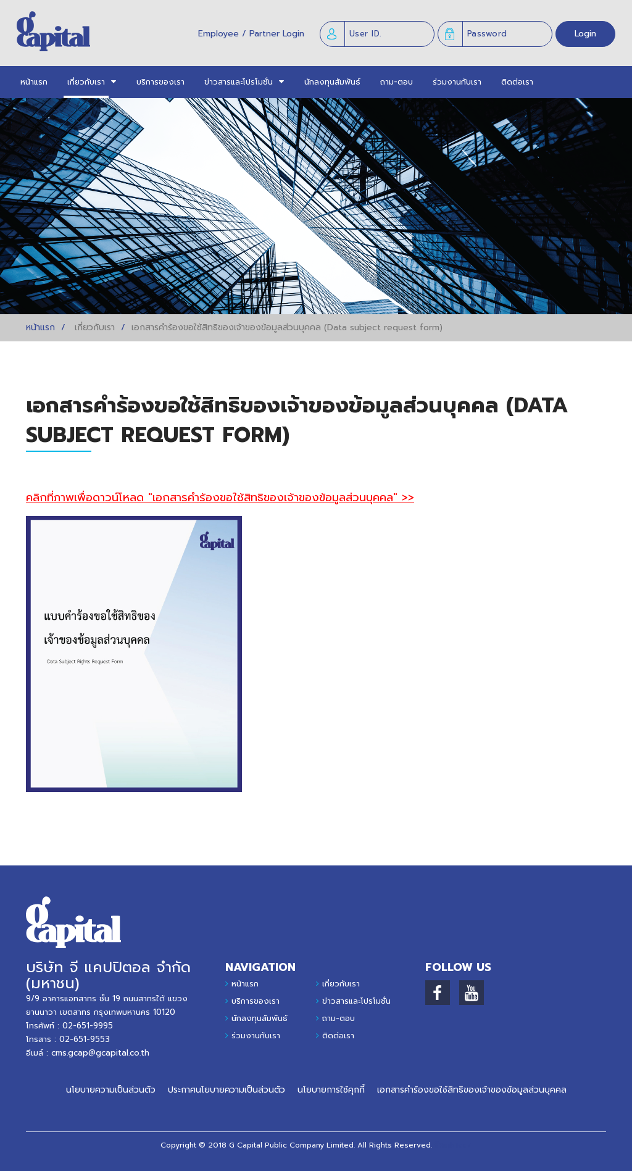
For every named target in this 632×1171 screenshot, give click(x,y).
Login (585, 33)
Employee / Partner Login (251, 33)
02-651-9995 (87, 1025)
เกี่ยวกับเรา (341, 984)
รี (436, 1145)
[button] (86, 82)
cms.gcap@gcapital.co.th (100, 1053)
